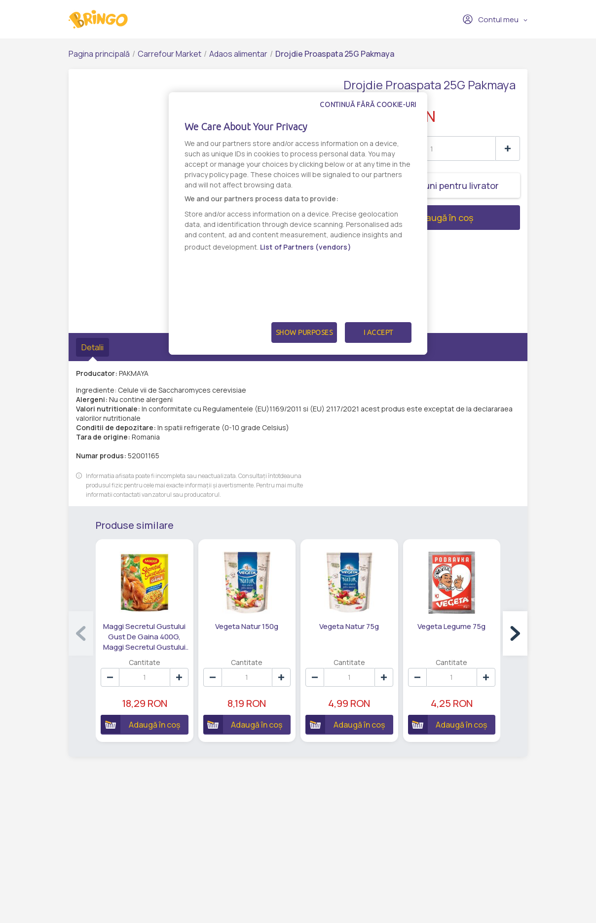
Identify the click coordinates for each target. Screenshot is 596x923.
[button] (515, 633)
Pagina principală (99, 53)
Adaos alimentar (238, 53)
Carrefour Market (169, 53)
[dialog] (298, 223)
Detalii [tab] (92, 347)
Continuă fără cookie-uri (368, 105)
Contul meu (490, 19)
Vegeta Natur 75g (349, 626)
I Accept (378, 332)
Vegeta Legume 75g (451, 626)
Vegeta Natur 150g (246, 626)
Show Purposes (304, 332)
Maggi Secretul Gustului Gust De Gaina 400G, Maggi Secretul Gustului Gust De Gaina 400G (144, 637)
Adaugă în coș (408, 217)
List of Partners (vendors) (305, 247)
